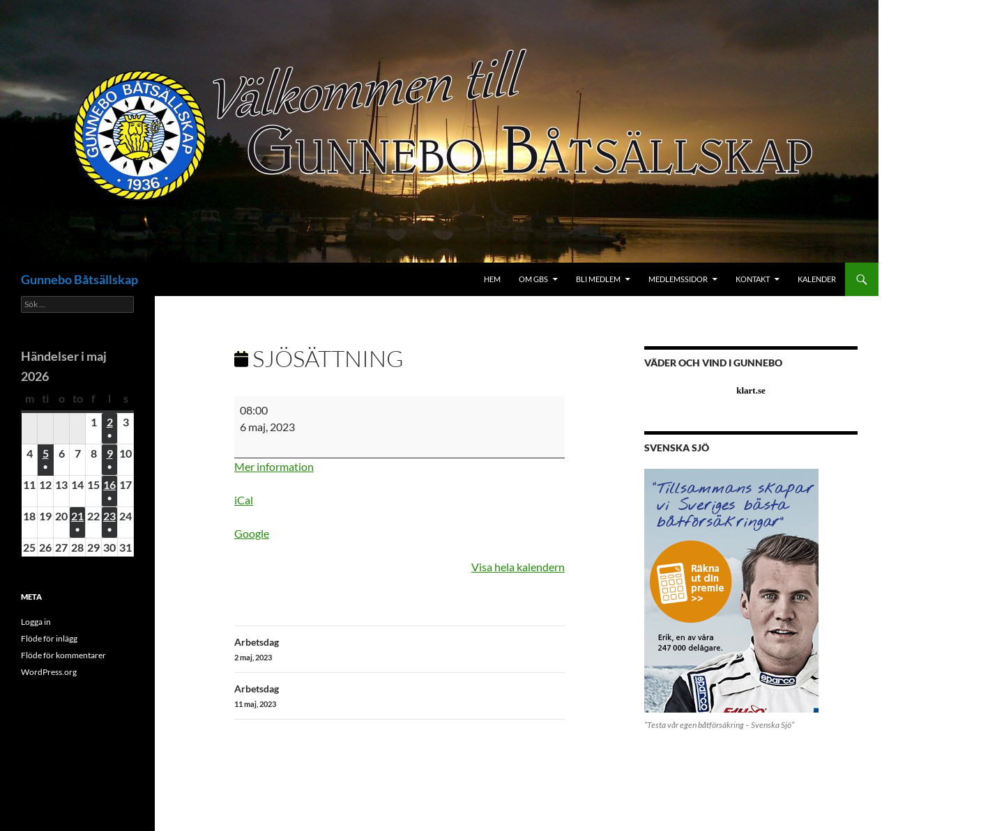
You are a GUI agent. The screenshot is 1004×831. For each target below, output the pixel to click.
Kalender (817, 279)
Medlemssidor (678, 279)
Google (251, 533)
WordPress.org (49, 672)
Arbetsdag (399, 650)
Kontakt (753, 279)
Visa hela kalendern (518, 566)
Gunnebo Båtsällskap (79, 279)
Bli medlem (598, 279)
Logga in (36, 621)
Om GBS (533, 279)
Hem (492, 279)
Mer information (274, 466)
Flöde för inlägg (49, 638)
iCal (243, 499)
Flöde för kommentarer (63, 655)
